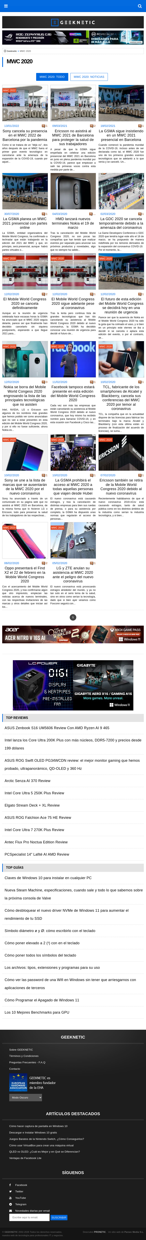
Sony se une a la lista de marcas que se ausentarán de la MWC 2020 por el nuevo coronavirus (25, 486)
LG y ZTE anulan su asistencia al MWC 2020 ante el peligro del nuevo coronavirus (73, 574)
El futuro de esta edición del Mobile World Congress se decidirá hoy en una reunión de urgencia (121, 305)
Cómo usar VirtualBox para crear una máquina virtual (41, 1145)
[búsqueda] (140, 6)
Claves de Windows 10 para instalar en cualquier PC (48, 878)
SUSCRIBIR (59, 1217)
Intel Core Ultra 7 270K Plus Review (34, 830)
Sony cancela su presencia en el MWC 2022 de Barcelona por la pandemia (25, 135)
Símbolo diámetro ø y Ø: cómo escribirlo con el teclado (50, 931)
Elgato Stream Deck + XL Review (32, 805)
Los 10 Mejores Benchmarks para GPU (37, 1012)
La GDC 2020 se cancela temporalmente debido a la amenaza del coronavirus (121, 223)
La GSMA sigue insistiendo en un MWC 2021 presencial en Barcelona (121, 135)
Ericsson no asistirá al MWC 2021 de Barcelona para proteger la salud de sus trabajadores (73, 137)
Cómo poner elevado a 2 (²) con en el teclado (42, 943)
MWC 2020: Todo (52, 76)
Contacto (14, 1068)
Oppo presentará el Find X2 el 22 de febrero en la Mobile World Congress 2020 (24, 574)
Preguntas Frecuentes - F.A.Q (27, 1062)
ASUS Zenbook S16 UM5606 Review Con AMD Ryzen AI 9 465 (57, 728)
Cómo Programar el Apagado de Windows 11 (42, 1000)
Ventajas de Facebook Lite (25, 1158)
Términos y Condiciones (24, 1055)
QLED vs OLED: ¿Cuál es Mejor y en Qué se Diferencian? (44, 1151)
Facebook (18, 1185)
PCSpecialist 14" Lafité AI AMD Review (37, 854)
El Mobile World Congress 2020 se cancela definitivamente (24, 303)
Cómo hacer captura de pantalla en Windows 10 (38, 1126)
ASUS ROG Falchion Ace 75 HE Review (38, 818)
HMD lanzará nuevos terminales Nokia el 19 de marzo (73, 223)
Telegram (18, 1204)
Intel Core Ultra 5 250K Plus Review (34, 793)
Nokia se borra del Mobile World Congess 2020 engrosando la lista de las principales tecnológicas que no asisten (25, 395)
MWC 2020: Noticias (89, 76)
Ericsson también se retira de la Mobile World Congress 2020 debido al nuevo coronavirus (121, 486)
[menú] (6, 6)
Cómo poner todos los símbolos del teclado (40, 955)
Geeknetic (12, 51)
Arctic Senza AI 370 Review (27, 781)
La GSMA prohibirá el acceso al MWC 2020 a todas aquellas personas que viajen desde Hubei (73, 486)
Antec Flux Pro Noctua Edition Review (36, 842)
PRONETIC (100, 1232)
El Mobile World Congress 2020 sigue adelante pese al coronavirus (72, 303)
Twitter (16, 1191)
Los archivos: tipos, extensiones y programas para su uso (52, 968)
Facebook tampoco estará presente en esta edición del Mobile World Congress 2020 (73, 393)
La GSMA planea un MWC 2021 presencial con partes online (24, 223)
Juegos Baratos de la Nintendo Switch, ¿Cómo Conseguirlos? (46, 1138)
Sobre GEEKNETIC (21, 1049)
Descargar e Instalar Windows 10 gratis (33, 1132)
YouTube (17, 1197)
